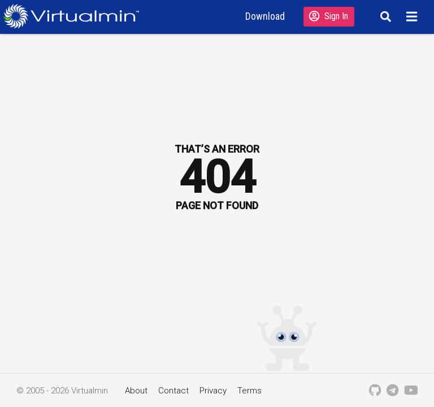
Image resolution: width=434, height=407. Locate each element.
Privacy (213, 391)
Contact (173, 391)
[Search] (384, 16)
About (136, 391)
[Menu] (413, 16)
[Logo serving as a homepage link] (76, 16)
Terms (249, 391)
